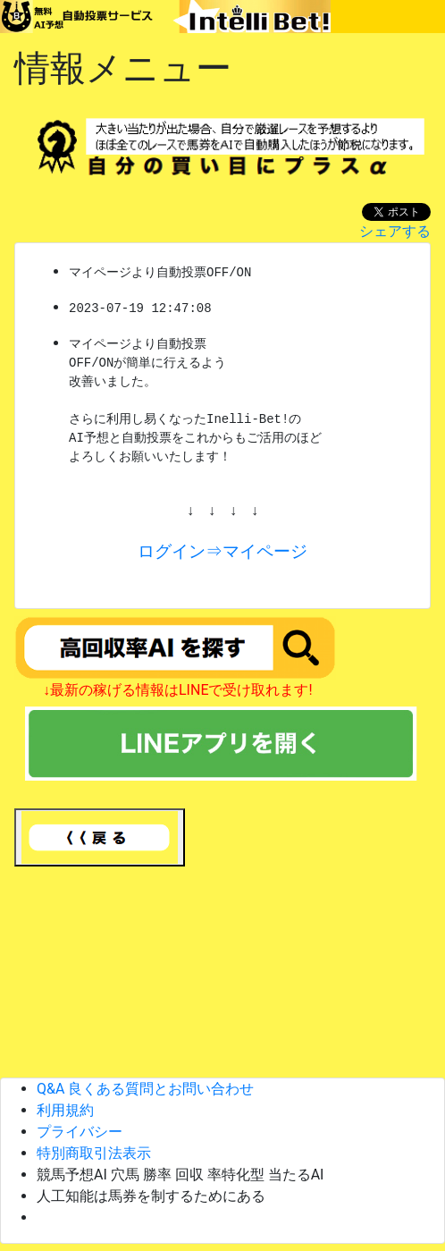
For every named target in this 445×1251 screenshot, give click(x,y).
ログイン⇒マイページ (222, 551)
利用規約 (72, 1110)
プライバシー (87, 1131)
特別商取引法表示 (101, 1153)
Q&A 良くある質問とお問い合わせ (145, 1088)
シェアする (395, 231)
